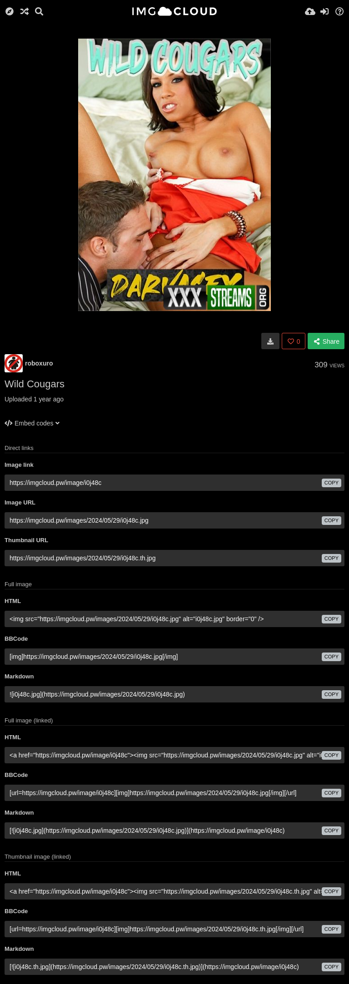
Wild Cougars (35, 384)
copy (331, 482)
